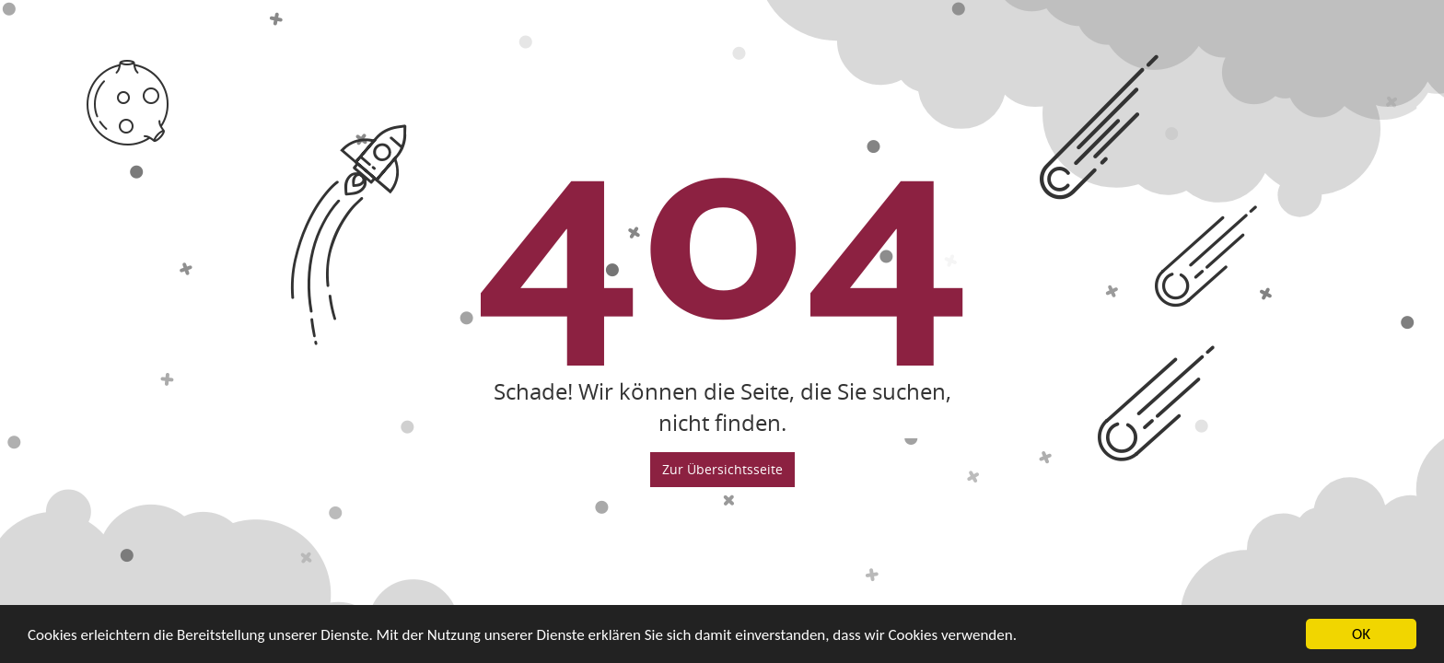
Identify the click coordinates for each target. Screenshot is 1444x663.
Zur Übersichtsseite (722, 469)
